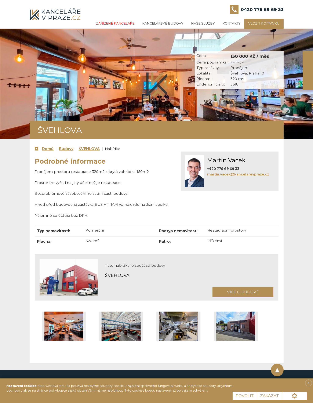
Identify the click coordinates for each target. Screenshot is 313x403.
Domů (48, 148)
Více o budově (243, 292)
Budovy (66, 148)
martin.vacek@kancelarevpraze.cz (238, 174)
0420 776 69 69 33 (262, 9)
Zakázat (269, 395)
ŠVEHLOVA (89, 148)
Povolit (245, 395)
